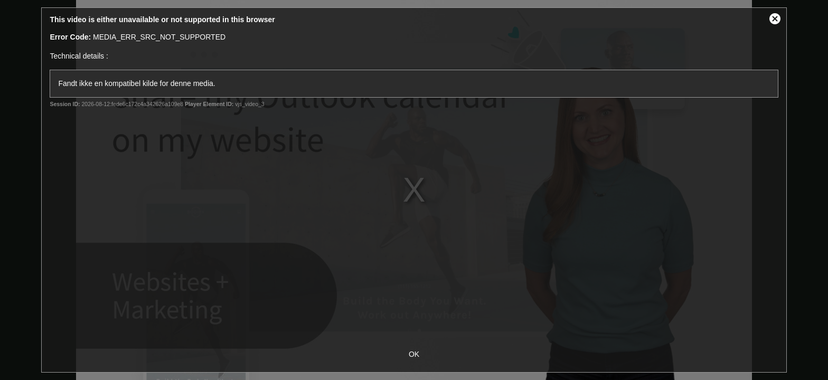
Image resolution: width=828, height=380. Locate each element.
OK (414, 354)
